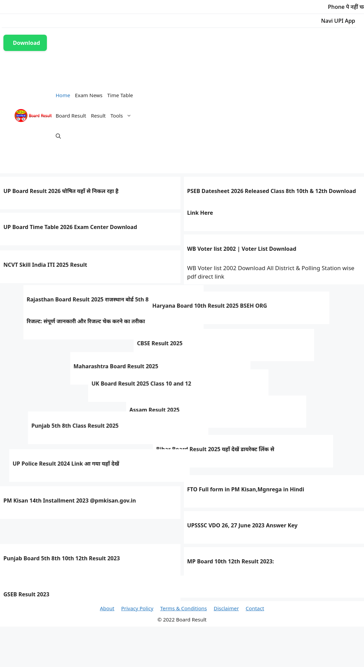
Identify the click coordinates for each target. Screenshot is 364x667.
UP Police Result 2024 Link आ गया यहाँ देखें (56, 464)
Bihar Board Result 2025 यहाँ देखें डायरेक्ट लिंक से (246, 453)
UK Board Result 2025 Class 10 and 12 (53, 392)
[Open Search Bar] (58, 136)
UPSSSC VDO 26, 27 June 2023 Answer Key (242, 525)
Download (26, 43)
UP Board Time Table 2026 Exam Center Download (70, 227)
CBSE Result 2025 (26, 357)
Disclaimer (226, 608)
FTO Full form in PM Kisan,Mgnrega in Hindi (246, 489)
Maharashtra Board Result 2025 (229, 381)
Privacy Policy (137, 608)
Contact (255, 608)
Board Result (71, 115)
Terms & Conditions (183, 608)
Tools (122, 115)
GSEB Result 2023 (26, 594)
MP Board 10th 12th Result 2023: (230, 561)
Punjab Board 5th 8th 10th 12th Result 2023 (61, 558)
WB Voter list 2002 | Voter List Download (241, 248)
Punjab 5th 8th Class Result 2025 (46, 428)
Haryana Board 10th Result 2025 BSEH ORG (67, 320)
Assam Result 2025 (212, 417)
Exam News (88, 95)
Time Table (120, 95)
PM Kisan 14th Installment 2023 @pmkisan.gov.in (69, 500)
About (107, 608)
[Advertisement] (252, 115)
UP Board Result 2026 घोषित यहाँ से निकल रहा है (60, 191)
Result (98, 115)
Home (63, 95)
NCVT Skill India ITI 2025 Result (45, 278)
